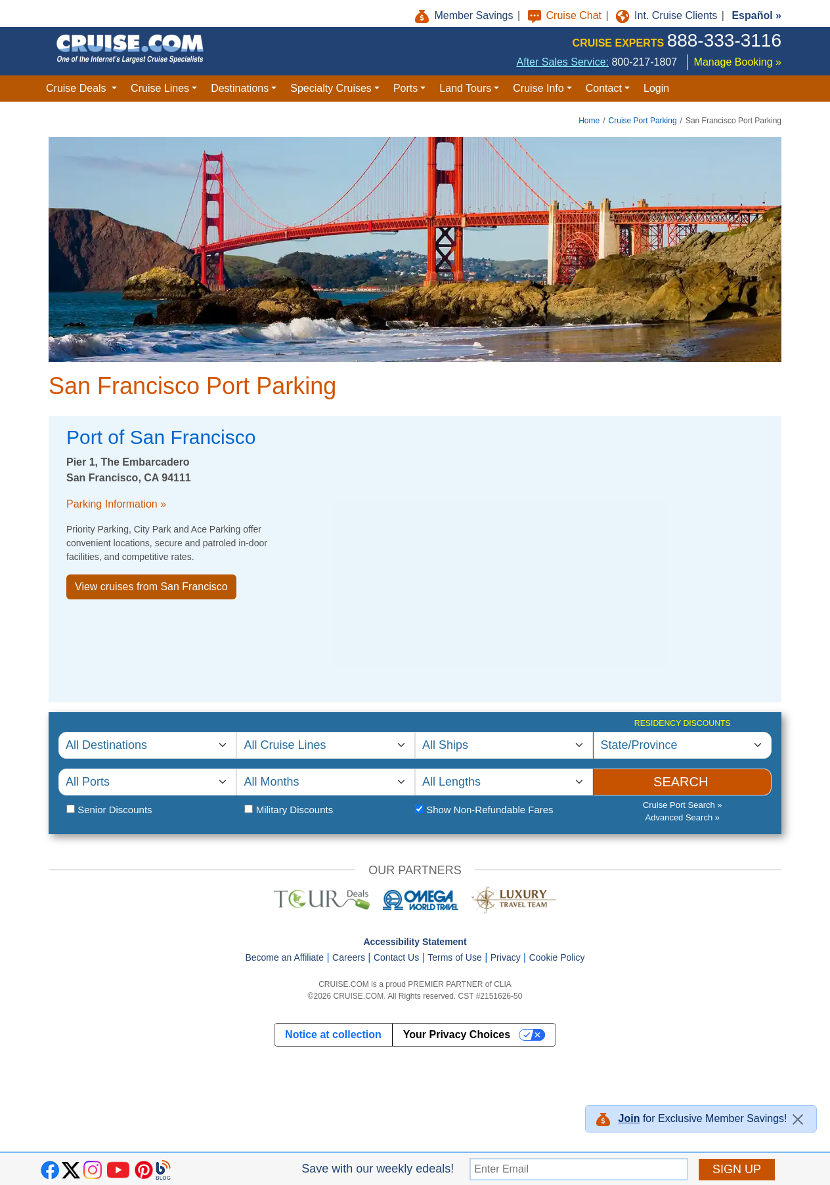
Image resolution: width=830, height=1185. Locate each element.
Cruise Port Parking (643, 120)
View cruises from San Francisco (151, 586)
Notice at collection (333, 1034)
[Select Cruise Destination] (147, 745)
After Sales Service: (563, 62)
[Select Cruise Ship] (504, 745)
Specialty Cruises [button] (331, 88)
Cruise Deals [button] (77, 88)
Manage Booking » (737, 62)
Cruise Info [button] (538, 88)
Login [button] (656, 88)
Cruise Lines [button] (160, 88)
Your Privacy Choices (456, 1034)
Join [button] (629, 1118)
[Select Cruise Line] (325, 745)
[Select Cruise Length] (504, 782)
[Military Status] (248, 809)
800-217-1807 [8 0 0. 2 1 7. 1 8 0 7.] (644, 62)
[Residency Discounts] (683, 745)
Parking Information (112, 504)
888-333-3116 (724, 40)
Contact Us (396, 957)
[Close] (798, 1119)
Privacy (506, 957)
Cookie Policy (557, 957)
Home (589, 120)
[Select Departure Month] (325, 782)
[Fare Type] (419, 809)
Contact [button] (604, 88)
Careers (348, 957)
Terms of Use (454, 957)
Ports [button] (405, 88)
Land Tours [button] (465, 88)
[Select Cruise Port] (147, 782)
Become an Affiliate (284, 957)
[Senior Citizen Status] (70, 809)
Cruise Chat (566, 15)
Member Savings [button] (465, 15)
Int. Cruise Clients (668, 15)
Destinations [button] (240, 88)
